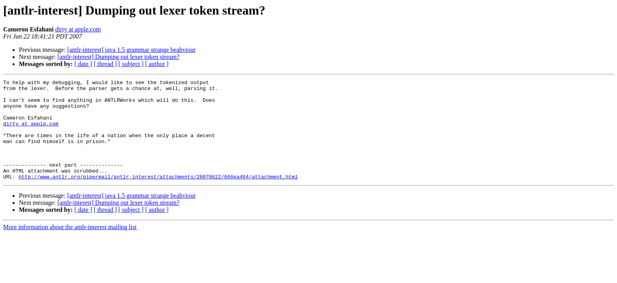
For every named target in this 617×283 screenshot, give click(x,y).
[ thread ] (105, 64)
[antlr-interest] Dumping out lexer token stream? (118, 56)
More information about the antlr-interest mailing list (70, 247)
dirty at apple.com (78, 29)
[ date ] (83, 64)
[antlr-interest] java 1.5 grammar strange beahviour (131, 49)
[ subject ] (131, 64)
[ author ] (157, 64)
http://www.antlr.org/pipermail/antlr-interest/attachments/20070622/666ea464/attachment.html (158, 196)
